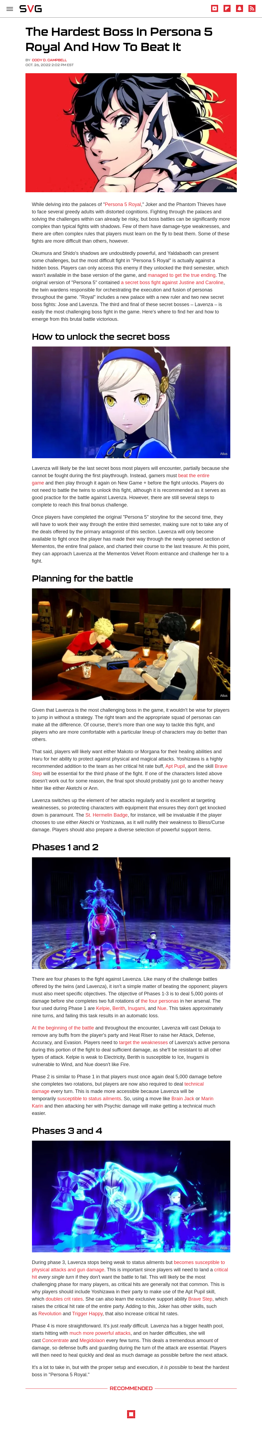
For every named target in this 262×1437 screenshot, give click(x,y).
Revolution (50, 1313)
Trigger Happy (87, 1313)
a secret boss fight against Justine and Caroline (172, 282)
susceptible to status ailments (89, 1098)
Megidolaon (92, 1340)
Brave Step (200, 1299)
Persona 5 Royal (123, 204)
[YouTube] (214, 10)
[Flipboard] (227, 10)
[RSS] (251, 10)
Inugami (136, 1008)
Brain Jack (183, 1098)
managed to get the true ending (181, 275)
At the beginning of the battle (63, 1028)
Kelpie (103, 1008)
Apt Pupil (175, 766)
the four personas (160, 1001)
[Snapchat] (239, 10)
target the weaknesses (143, 1042)
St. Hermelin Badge (106, 815)
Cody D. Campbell (49, 60)
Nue (161, 1008)
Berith (118, 1008)
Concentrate (55, 1340)
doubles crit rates (64, 1299)
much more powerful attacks (100, 1333)
